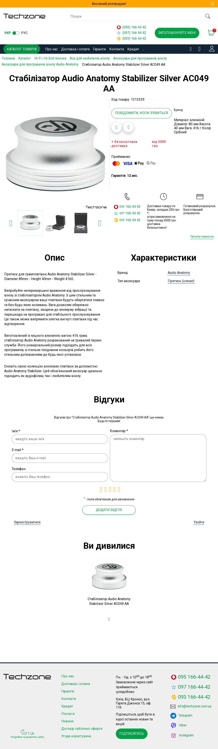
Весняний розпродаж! (109, 4)
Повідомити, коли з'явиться (141, 112)
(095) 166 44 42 (131, 27)
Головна (8, 58)
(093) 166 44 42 (131, 38)
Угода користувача (76, 735)
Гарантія (99, 49)
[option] (55, 156)
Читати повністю (202, 236)
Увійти (199, 522)
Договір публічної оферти (81, 728)
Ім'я (16, 430)
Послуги (68, 713)
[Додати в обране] (116, 126)
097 (122, 212)
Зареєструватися (27, 522)
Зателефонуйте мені (177, 33)
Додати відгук (109, 509)
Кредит (133, 49)
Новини (67, 721)
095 (122, 206)
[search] (207, 16)
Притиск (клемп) (181, 280)
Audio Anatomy (179, 272)
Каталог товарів (22, 49)
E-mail (17, 449)
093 (122, 219)
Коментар (119, 430)
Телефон (19, 468)
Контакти (116, 49)
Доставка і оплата (75, 49)
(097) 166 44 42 (131, 33)
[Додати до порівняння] (128, 126)
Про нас (51, 49)
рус (24, 33)
